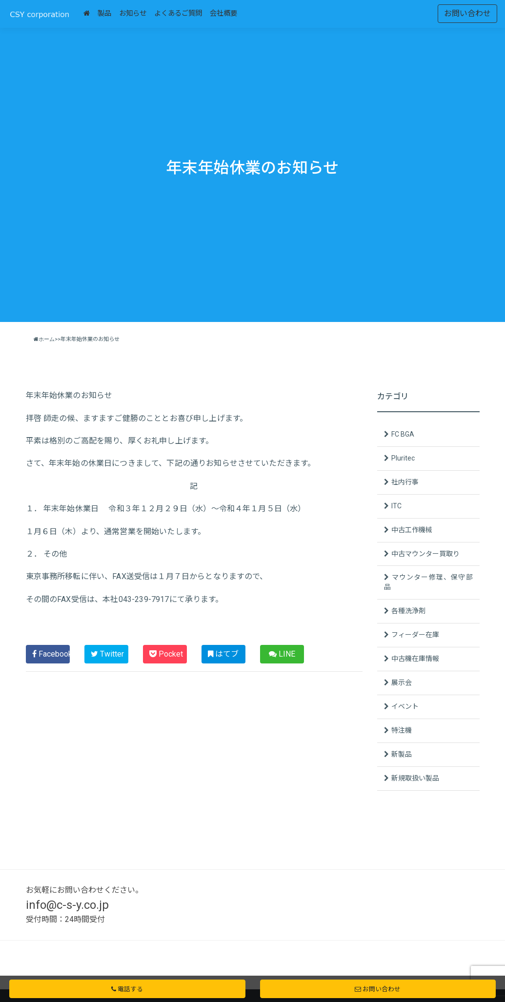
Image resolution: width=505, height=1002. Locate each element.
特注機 (401, 730)
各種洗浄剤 (408, 611)
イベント (405, 706)
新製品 (401, 754)
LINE (282, 654)
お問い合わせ (467, 13)
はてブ (223, 654)
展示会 (401, 682)
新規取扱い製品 (415, 778)
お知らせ (132, 13)
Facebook (51, 654)
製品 (104, 13)
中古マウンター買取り (425, 554)
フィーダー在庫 (415, 635)
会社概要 (223, 13)
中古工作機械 (411, 530)
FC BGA (402, 434)
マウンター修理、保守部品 (428, 582)
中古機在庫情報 (415, 658)
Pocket (166, 654)
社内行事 (405, 482)
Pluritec (403, 458)
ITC (396, 506)
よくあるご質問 (178, 13)
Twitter (107, 654)
